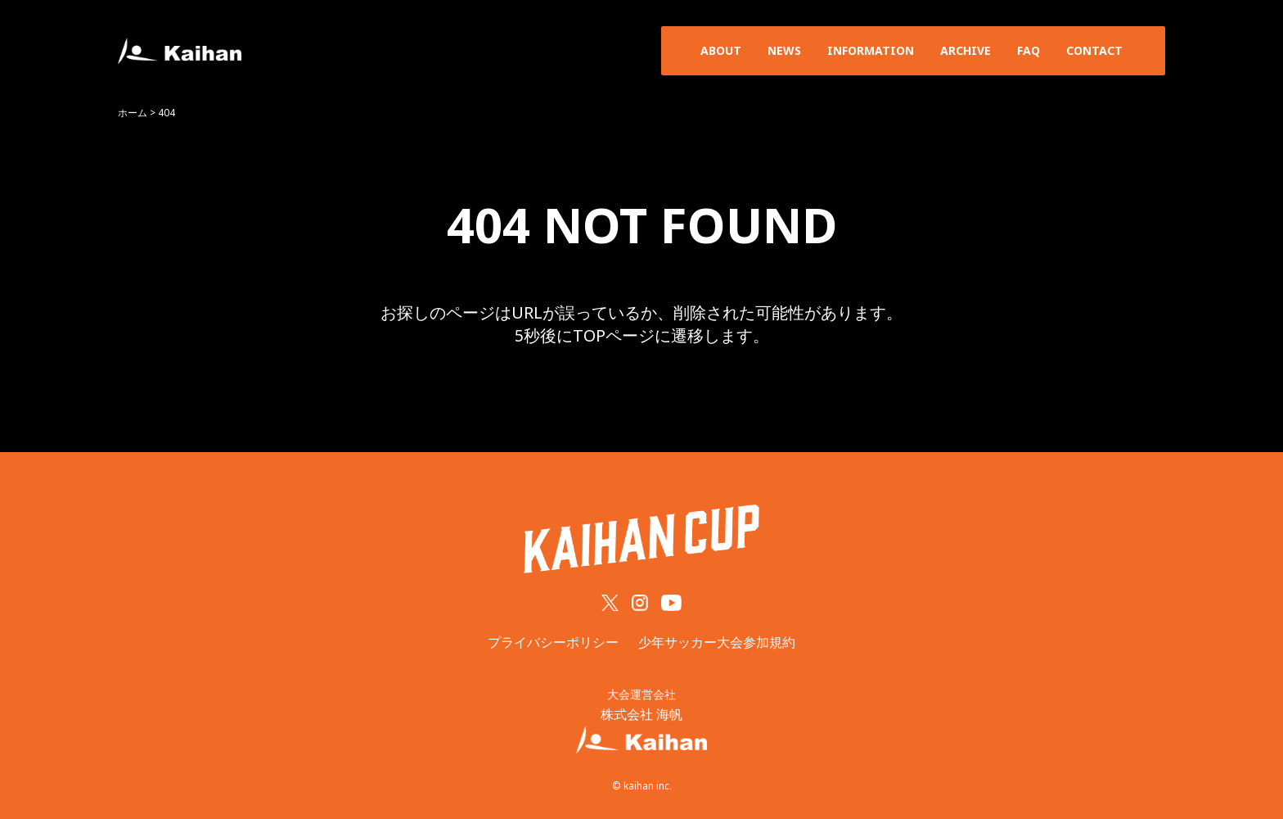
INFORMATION (870, 50)
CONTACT (1094, 50)
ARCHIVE (965, 50)
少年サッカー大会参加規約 (716, 642)
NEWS (784, 50)
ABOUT (720, 50)
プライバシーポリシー (553, 642)
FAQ (1028, 50)
